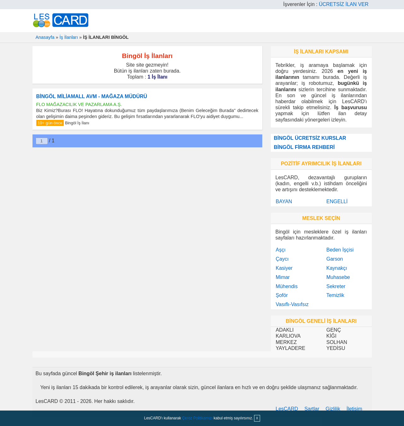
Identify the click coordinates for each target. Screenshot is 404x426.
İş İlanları (69, 37)
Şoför (282, 295)
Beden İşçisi (340, 249)
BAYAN (284, 201)
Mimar (283, 277)
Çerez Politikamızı (197, 418)
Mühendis (287, 286)
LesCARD (287, 408)
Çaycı (282, 259)
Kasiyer (284, 268)
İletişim (354, 408)
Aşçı (281, 249)
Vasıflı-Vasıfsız (292, 304)
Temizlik (335, 295)
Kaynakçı (336, 268)
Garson (334, 259)
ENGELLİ (337, 201)
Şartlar (311, 408)
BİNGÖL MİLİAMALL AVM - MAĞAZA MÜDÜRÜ (91, 96)
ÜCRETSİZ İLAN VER (343, 4)
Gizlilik (333, 408)
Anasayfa (45, 37)
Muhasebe (338, 277)
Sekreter (335, 286)
